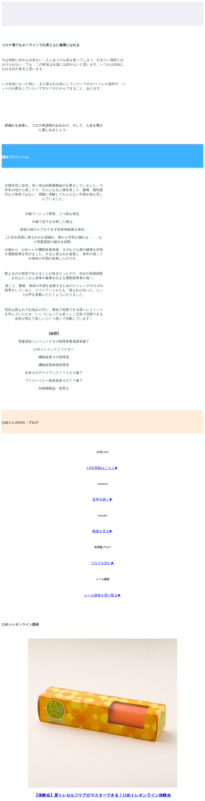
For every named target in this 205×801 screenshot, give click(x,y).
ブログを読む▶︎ (102, 563)
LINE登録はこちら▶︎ (102, 468)
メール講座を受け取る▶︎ (102, 595)
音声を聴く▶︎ (102, 499)
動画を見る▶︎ (102, 531)
